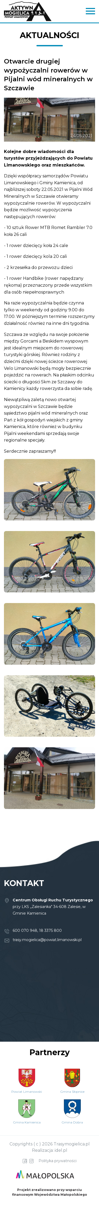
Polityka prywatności (58, 1160)
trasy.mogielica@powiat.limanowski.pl (47, 939)
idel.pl (61, 1150)
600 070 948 (25, 930)
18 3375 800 (50, 930)
